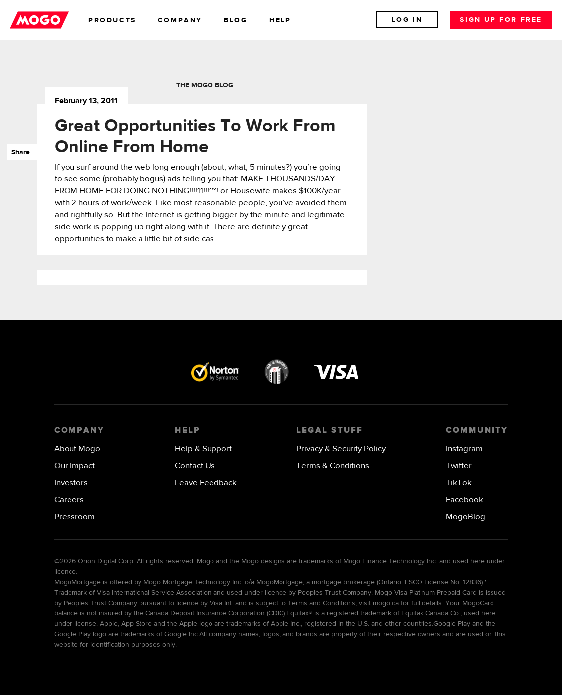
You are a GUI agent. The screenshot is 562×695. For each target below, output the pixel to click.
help (280, 20)
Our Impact (74, 466)
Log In (407, 19)
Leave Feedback (206, 483)
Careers (69, 500)
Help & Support (203, 449)
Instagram (464, 449)
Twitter (459, 466)
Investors (71, 483)
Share (18, 152)
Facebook (464, 500)
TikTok (459, 483)
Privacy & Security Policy (341, 449)
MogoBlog (465, 517)
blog (235, 20)
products (112, 20)
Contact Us (195, 466)
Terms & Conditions (332, 466)
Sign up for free (501, 19)
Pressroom (74, 517)
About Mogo (77, 449)
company (180, 20)
